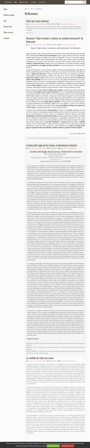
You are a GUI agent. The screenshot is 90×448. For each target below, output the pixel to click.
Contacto (33, 2)
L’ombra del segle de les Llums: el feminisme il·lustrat (51, 145)
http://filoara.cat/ (55, 159)
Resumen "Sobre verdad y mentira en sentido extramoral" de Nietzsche (54, 40)
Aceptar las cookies (53, 446)
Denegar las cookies (67, 446)
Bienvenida (8, 2)
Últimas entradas (9, 15)
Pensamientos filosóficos (67, 24)
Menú (5, 9)
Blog (15, 2)
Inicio (27, 9)
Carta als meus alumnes (37, 21)
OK (84, 2)
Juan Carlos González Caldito (38, 24)
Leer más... (30, 33)
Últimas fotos (8, 26)
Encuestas (42, 2)
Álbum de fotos (23, 2)
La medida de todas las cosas (40, 358)
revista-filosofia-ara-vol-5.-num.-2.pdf (53, 161)
